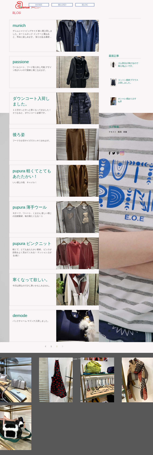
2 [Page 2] (56, 346)
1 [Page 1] (51, 346)
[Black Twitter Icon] (114, 153)
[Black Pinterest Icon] (118, 153)
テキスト (112, 132)
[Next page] (62, 346)
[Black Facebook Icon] (110, 153)
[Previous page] (45, 346)
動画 (120, 132)
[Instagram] (122, 153)
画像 (125, 132)
